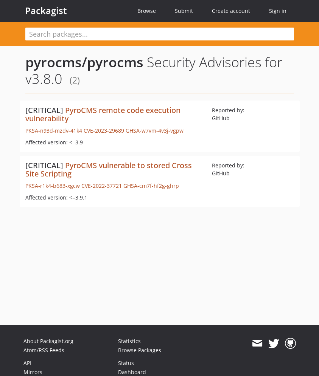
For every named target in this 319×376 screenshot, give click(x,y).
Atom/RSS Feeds (43, 350)
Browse (146, 10)
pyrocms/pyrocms (84, 62)
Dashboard (132, 372)
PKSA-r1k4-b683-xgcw (52, 185)
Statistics (129, 341)
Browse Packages (139, 350)
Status (126, 363)
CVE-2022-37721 (101, 185)
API (27, 363)
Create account (231, 10)
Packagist (46, 11)
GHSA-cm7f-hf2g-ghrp (151, 185)
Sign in (277, 10)
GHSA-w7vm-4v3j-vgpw (155, 130)
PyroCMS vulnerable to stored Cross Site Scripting (108, 169)
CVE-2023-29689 (104, 130)
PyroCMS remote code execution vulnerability (103, 114)
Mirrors (32, 372)
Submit (184, 10)
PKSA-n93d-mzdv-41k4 (53, 130)
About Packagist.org (48, 341)
